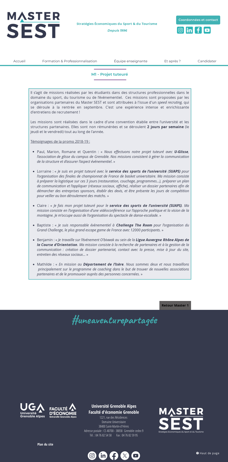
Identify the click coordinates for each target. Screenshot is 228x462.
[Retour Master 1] (175, 305)
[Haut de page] (208, 453)
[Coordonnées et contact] (198, 20)
